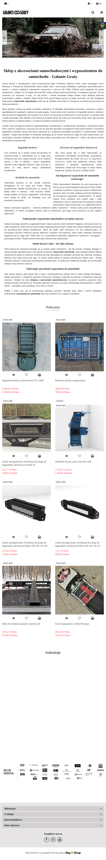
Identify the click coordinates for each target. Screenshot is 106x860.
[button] (99, 3)
